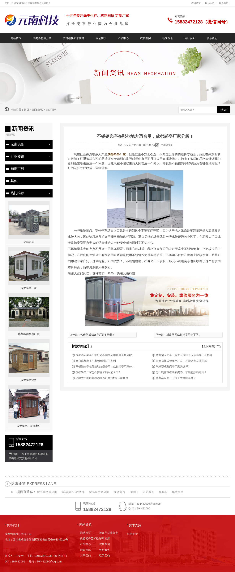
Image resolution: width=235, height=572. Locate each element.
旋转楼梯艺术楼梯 (73, 38)
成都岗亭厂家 (29, 287)
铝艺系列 (148, 492)
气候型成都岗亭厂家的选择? (97, 334)
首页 (26, 109)
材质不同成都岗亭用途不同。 (183, 334)
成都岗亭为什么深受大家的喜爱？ (176, 377)
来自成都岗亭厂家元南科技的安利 (96, 360)
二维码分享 (167, 145)
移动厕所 (101, 38)
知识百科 (51, 109)
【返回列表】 (209, 346)
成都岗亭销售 (29, 379)
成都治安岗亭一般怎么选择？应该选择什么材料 (184, 355)
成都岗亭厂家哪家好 (29, 425)
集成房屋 (177, 492)
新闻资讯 (167, 38)
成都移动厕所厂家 (28, 333)
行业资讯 (17, 156)
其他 (14, 181)
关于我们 (85, 555)
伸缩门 (134, 492)
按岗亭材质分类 (42, 38)
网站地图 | (210, 3)
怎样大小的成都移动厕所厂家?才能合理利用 (102, 377)
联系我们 (212, 38)
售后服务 (189, 38)
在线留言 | (197, 3)
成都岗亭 (28, 241)
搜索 (223, 110)
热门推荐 (17, 193)
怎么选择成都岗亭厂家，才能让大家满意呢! (181, 360)
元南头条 (17, 144)
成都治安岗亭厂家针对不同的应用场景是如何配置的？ (106, 355)
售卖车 (163, 492)
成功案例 (145, 38)
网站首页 (16, 38)
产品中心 (123, 38)
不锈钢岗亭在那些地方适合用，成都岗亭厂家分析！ (106, 366)
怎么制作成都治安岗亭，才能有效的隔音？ (181, 372)
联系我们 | (224, 3)
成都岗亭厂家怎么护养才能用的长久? (98, 372)
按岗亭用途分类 (99, 492)
